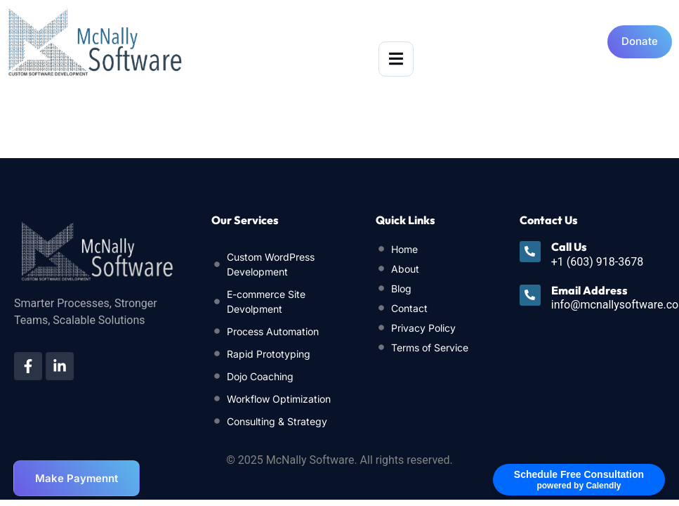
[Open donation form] (639, 41)
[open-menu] (396, 59)
